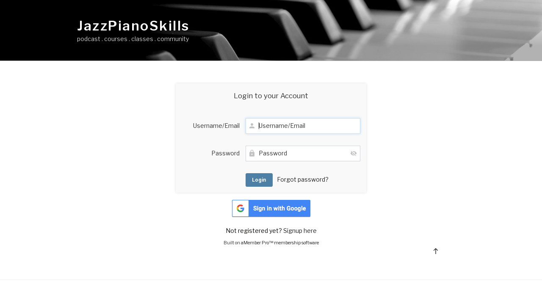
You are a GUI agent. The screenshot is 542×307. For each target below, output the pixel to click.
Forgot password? (303, 179)
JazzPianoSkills (133, 26)
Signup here (300, 230)
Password (225, 153)
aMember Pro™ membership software (280, 243)
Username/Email (216, 125)
